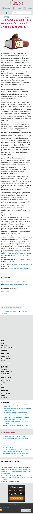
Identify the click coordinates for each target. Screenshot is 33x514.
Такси (2, 387)
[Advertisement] (16, 327)
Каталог (29, 8)
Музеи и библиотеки (6, 371)
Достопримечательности (7, 380)
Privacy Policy (5, 507)
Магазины (3, 395)
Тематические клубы (6, 363)
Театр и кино (4, 369)
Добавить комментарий (11, 307)
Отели (2, 384)
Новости (18, 8)
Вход (9, 13)
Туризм (3, 382)
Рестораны (4, 345)
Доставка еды (4, 350)
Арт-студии (4, 397)
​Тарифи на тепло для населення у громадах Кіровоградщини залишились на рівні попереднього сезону (15, 438)
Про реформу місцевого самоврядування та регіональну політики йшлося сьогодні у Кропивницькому (15, 414)
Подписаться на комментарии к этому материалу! (15, 284)
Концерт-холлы (5, 374)
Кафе (2, 343)
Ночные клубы (5, 356)
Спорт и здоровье (5, 393)
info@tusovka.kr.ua (19, 504)
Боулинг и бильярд (6, 358)
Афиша (7, 8)
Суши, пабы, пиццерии (6, 347)
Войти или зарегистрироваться (11, 311)
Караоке (3, 360)
